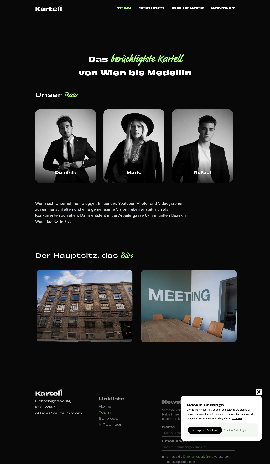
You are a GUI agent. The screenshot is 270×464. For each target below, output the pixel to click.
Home (105, 410)
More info (237, 418)
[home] (48, 7)
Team (124, 7)
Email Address (178, 446)
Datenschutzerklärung (198, 462)
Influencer (187, 7)
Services (151, 7)
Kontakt (223, 7)
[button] (259, 392)
